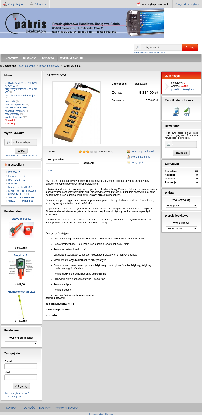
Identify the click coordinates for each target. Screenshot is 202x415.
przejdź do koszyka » (182, 89)
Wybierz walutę (181, 200)
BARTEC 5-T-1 (16, 179)
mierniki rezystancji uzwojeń (20, 95)
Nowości (10, 120)
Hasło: (8, 372)
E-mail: (9, 361)
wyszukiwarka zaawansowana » (150, 52)
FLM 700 (13, 183)
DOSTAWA (45, 407)
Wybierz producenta (21, 337)
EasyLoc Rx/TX (17, 176)
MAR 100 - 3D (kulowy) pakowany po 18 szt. (22, 192)
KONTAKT (12, 407)
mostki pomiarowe (16, 107)
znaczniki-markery (15, 111)
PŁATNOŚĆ (28, 407)
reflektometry (12, 114)
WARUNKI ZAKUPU (66, 407)
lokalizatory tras (13, 117)
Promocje (10, 123)
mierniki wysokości (15, 104)
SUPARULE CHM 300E (21, 201)
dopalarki (10, 101)
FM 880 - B (14, 172)
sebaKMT (51, 170)
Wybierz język (181, 223)
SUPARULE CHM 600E (21, 197)
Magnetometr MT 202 (20, 187)
